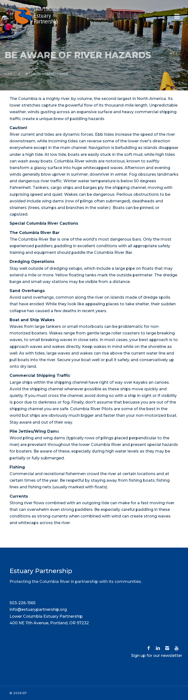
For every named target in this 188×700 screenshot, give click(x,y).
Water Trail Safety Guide (46, 73)
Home (7, 73)
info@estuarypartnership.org (38, 609)
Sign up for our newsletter (156, 655)
